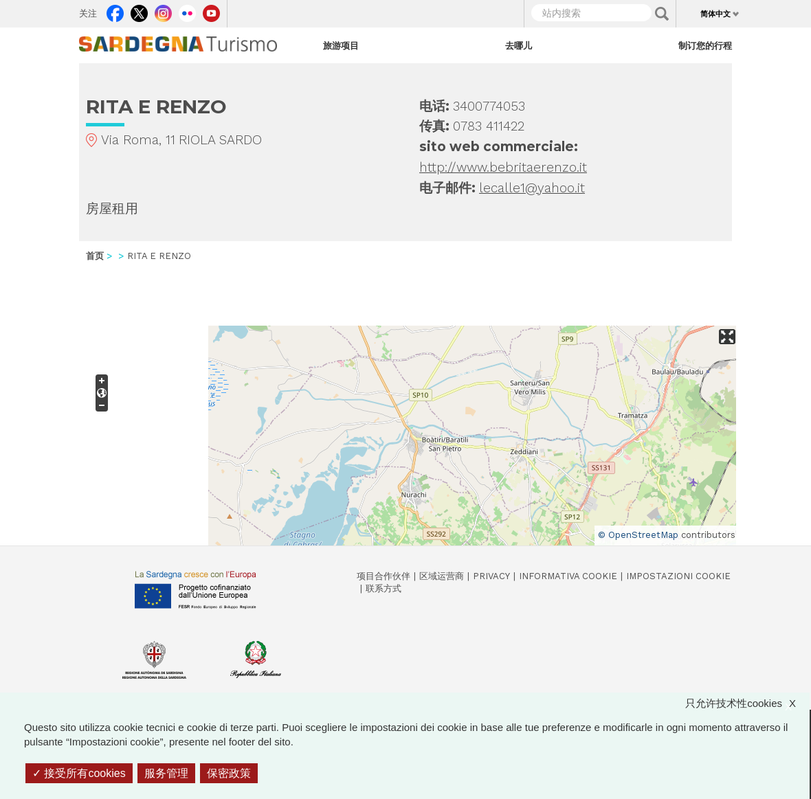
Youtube (211, 10)
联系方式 (383, 588)
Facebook (115, 10)
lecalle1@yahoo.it (532, 188)
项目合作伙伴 (383, 576)
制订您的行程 (705, 45)
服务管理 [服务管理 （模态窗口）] (166, 773)
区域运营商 (441, 576)
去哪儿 (518, 45)
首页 (95, 256)
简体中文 (715, 14)
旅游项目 (341, 45)
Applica (662, 13)
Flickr (187, 10)
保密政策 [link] (229, 773)
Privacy (491, 576)
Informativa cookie (568, 576)
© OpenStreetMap (638, 535)
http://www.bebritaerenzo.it (503, 167)
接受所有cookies (79, 773)
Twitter (139, 10)
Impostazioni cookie (678, 576)
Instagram (163, 10)
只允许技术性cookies (747, 703)
